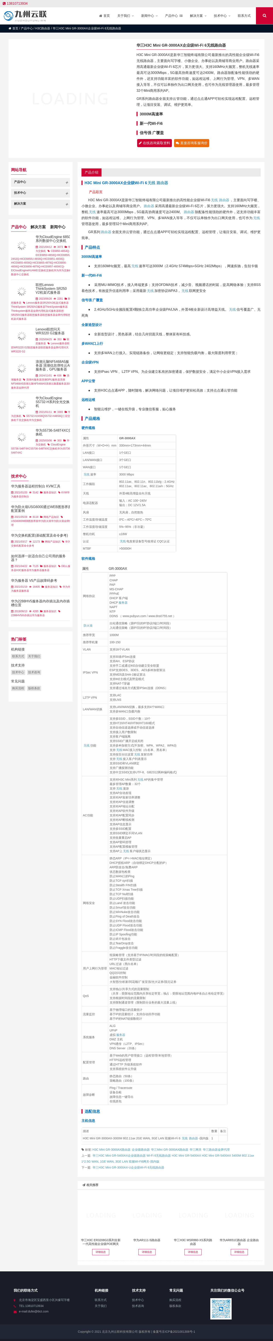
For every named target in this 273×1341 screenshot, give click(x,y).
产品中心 (27, 28)
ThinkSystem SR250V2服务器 (28, 306)
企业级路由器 (141, 1149)
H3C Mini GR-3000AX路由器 (111, 1149)
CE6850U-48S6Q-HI (34, 258)
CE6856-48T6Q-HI (33, 266)
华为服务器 (35, 570)
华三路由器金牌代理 (216, 1149)
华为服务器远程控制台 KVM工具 (35, 486)
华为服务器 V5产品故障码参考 (34, 580)
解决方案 (38, 226)
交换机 (50, 270)
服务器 (123, 602)
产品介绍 (91, 172)
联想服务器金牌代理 (53, 314)
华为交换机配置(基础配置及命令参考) (39, 535)
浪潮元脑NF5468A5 (34, 383)
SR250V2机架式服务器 (55, 302)
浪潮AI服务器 (33, 379)
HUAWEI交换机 (37, 270)
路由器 (162, 183)
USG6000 (16, 521)
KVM (64, 492)
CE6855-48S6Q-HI (24, 262)
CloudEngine (20, 270)
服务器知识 (50, 492)
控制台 (25, 496)
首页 (13, 28)
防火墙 (88, 625)
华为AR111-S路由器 (146, 1240)
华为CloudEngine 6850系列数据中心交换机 (53, 239)
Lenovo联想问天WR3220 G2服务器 (50, 331)
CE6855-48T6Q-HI (46, 262)
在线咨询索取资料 (154, 143)
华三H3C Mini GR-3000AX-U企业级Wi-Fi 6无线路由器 (128, 1167)
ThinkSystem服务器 (56, 306)
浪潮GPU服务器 (51, 379)
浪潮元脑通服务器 (56, 383)
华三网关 (196, 1149)
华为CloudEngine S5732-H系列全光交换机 (53, 402)
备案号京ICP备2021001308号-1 (173, 1331)
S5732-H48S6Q (53, 416)
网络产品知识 (51, 516)
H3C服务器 (22, 570)
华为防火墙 (44, 521)
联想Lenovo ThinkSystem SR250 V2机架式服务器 (51, 288)
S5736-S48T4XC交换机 (44, 448)
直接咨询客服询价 (192, 143)
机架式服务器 (51, 310)
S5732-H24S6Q (35, 416)
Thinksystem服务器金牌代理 (27, 310)
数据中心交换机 (20, 274)
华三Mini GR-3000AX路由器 (169, 1149)
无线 (151, 183)
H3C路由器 (42, 28)
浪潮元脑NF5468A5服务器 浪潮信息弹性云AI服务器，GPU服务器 (53, 365)
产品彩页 (96, 192)
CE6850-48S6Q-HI (49, 255)
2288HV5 (16, 615)
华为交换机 (65, 270)
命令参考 (29, 545)
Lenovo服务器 (34, 302)
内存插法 (27, 615)
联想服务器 (36, 314)
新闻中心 (57, 226)
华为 (56, 270)
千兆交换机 (22, 420)
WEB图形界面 (30, 521)
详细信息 (101, 1252)
